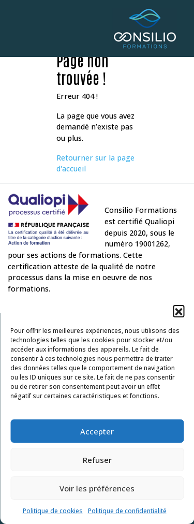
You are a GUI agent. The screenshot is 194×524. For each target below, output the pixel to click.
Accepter (97, 431)
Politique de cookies (53, 510)
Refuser (97, 460)
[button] (178, 310)
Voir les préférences (97, 488)
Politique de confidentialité (127, 510)
